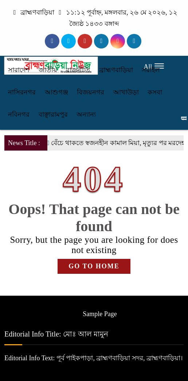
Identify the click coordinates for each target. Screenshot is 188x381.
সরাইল (151, 70)
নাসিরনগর (22, 92)
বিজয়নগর (90, 92)
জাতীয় (48, 70)
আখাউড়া (126, 92)
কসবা (155, 92)
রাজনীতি (78, 70)
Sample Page (100, 314)
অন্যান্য (86, 114)
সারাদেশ (19, 70)
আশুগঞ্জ (56, 92)
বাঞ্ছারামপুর (53, 114)
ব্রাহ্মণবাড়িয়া (116, 70)
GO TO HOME (93, 266)
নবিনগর (19, 114)
